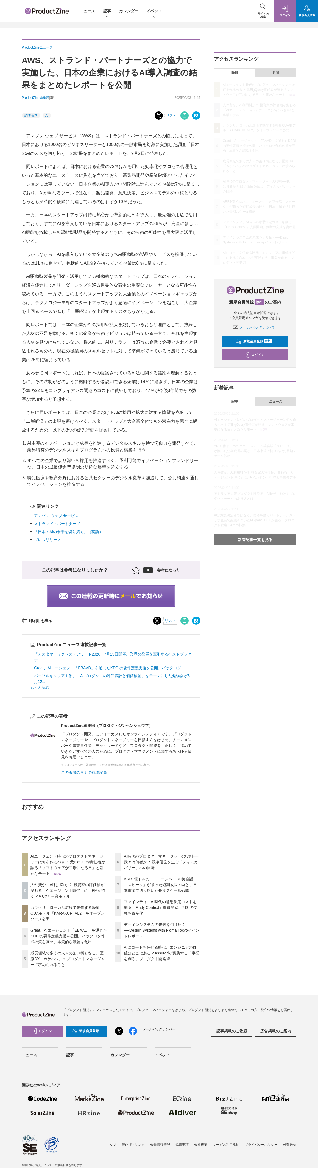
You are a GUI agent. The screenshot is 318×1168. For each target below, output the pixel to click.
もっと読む (39, 687)
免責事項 (182, 1145)
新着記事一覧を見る (255, 539)
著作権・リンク (133, 1145)
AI (46, 115)
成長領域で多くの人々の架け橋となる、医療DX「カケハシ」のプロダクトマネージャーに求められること (67, 959)
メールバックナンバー (255, 327)
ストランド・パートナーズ (57, 524)
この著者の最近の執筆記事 (84, 772)
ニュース (87, 11)
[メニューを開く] (11, 11)
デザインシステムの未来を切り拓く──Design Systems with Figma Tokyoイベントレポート (161, 930)
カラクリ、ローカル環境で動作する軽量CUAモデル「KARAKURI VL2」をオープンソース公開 (67, 913)
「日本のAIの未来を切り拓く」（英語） (68, 532)
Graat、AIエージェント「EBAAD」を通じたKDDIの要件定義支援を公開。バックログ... (109, 668)
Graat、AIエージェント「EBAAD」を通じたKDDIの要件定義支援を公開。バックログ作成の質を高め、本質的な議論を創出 (68, 936)
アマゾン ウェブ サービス (56, 516)
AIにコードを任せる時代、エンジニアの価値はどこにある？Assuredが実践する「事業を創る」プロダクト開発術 (161, 953)
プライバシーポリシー (261, 1145)
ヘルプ (111, 1145)
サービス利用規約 (226, 1145)
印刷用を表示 (37, 620)
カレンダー (128, 11)
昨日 (234, 73)
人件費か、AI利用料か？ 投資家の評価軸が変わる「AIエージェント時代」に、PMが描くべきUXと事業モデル (67, 890)
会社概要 (200, 1145)
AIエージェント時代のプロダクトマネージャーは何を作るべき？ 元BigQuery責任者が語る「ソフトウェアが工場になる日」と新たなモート (259, 90)
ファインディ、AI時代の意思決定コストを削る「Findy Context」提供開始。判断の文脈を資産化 (160, 907)
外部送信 (289, 1145)
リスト (171, 115)
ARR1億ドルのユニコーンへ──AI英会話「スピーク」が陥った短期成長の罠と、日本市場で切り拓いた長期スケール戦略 (160, 885)
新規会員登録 (254, 341)
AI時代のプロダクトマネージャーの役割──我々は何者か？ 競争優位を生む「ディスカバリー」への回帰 (161, 862)
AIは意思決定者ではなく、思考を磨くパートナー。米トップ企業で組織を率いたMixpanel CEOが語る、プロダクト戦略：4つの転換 (255, 520)
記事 (107, 11)
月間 (275, 73)
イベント (154, 11)
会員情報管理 (160, 1145)
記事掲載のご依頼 (231, 1031)
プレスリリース (47, 539)
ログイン (254, 355)
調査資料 (31, 115)
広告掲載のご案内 (275, 1031)
